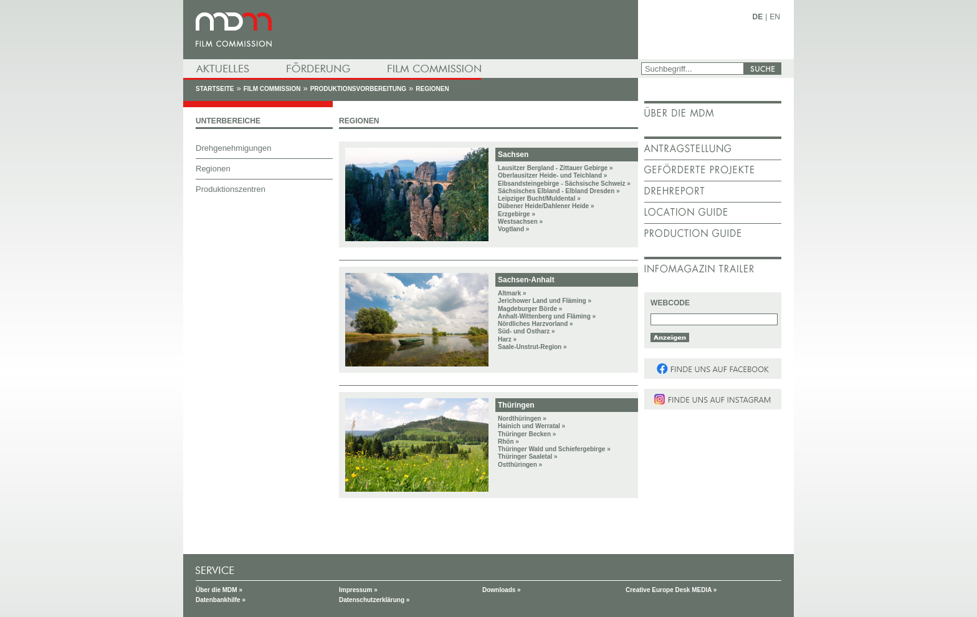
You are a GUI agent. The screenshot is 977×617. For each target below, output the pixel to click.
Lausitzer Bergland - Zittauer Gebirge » (555, 168)
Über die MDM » (219, 589)
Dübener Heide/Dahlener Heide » (546, 206)
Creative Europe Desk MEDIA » (671, 589)
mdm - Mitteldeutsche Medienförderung (410, 29)
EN (775, 16)
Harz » (507, 339)
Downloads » (501, 589)
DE (758, 16)
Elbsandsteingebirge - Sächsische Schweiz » (564, 183)
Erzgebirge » (516, 214)
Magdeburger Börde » (530, 308)
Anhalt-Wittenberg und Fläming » (547, 316)
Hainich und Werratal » (531, 426)
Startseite (215, 88)
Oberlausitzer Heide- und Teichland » (552, 175)
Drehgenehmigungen (233, 148)
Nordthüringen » (522, 418)
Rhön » (508, 441)
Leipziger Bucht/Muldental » (539, 198)
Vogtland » (513, 229)
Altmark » (512, 293)
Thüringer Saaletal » (528, 456)
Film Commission (272, 88)
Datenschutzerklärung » (374, 599)
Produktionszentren (230, 189)
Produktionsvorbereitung (358, 88)
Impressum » (358, 589)
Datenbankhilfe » (220, 599)
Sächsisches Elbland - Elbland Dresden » (559, 191)
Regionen (432, 88)
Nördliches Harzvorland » (535, 323)
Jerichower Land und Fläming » (544, 300)
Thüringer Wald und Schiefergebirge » (554, 449)
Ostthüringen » (520, 464)
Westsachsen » (520, 221)
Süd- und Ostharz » (526, 331)
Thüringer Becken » (527, 434)
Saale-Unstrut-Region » (532, 346)
